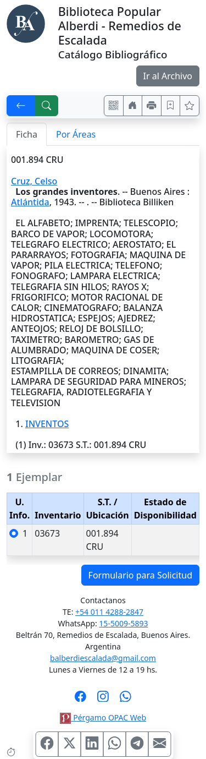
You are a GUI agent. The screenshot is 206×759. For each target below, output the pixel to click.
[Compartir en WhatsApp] (114, 744)
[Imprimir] (152, 105)
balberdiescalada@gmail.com (103, 658)
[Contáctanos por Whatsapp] (125, 700)
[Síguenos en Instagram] (103, 700)
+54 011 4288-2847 (109, 612)
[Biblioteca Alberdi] (26, 23)
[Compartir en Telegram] (136, 744)
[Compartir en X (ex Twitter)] (69, 744)
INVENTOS (47, 424)
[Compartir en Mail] (159, 744)
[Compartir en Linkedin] (91, 744)
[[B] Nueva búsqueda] (47, 105)
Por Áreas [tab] (76, 134)
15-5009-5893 (123, 623)
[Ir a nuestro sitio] (133, 105)
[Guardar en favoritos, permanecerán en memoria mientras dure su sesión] (171, 105)
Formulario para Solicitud (140, 575)
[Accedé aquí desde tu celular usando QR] (114, 105)
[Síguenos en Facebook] (80, 700)
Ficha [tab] (26, 134)
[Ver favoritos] (189, 105)
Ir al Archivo (167, 76)
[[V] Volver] (21, 105)
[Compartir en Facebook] (46, 744)
